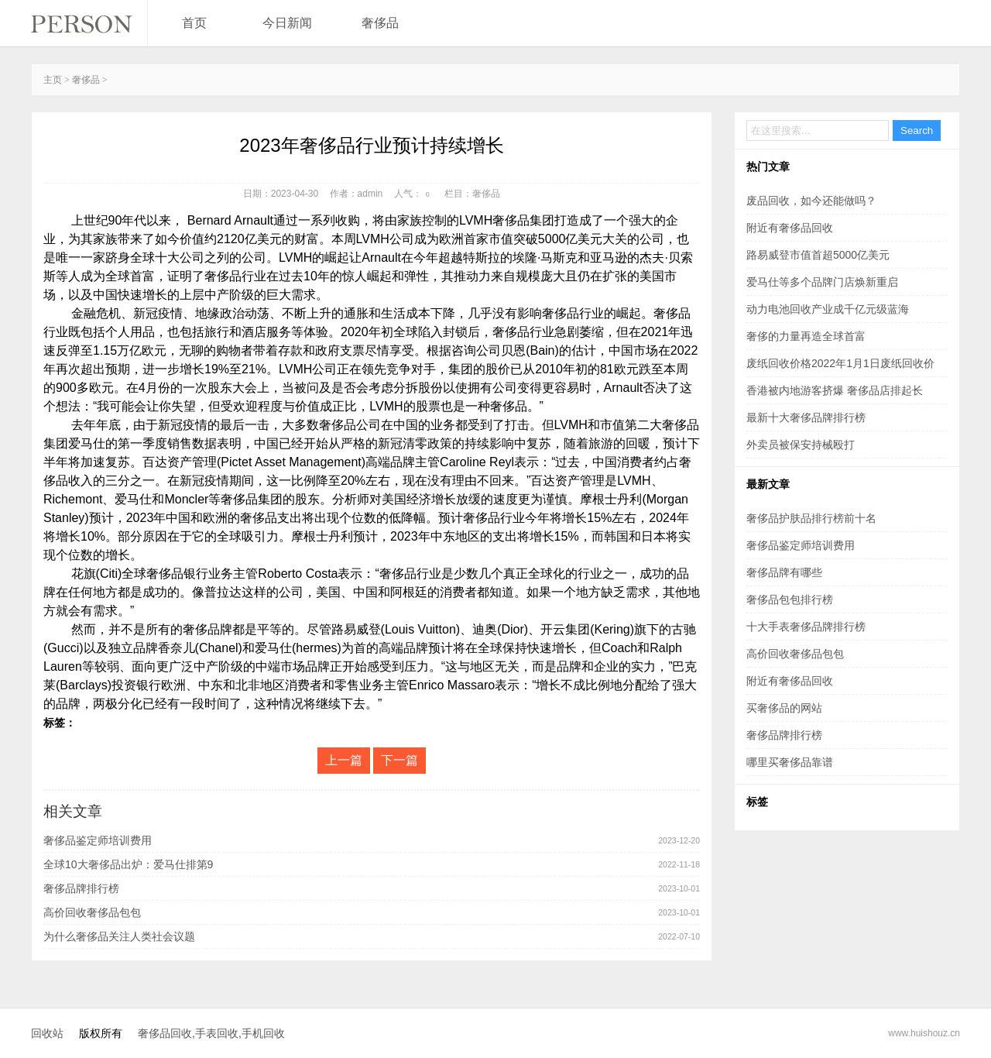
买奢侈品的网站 (784, 708)
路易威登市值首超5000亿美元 (818, 255)
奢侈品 (380, 22)
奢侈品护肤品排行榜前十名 (811, 518)
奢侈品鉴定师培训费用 (97, 840)
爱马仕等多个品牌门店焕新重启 (822, 282)
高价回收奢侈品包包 (92, 912)
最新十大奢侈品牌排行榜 (806, 417)
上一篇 (343, 760)
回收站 (47, 1033)
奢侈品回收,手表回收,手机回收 (211, 1033)
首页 (194, 22)
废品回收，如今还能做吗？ (811, 200)
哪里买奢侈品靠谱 (789, 762)
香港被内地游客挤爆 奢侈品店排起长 (834, 390)
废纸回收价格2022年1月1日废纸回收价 (840, 363)
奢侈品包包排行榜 (789, 599)
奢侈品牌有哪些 (784, 572)
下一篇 (399, 760)
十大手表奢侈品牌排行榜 (806, 626)
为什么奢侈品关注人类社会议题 (119, 936)
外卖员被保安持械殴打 (800, 444)
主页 (52, 79)
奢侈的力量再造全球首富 (806, 336)
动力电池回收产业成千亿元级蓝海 (827, 309)
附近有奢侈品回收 (789, 228)
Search (916, 130)
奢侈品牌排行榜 (81, 888)
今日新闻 (287, 22)
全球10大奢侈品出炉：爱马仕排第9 (128, 864)
